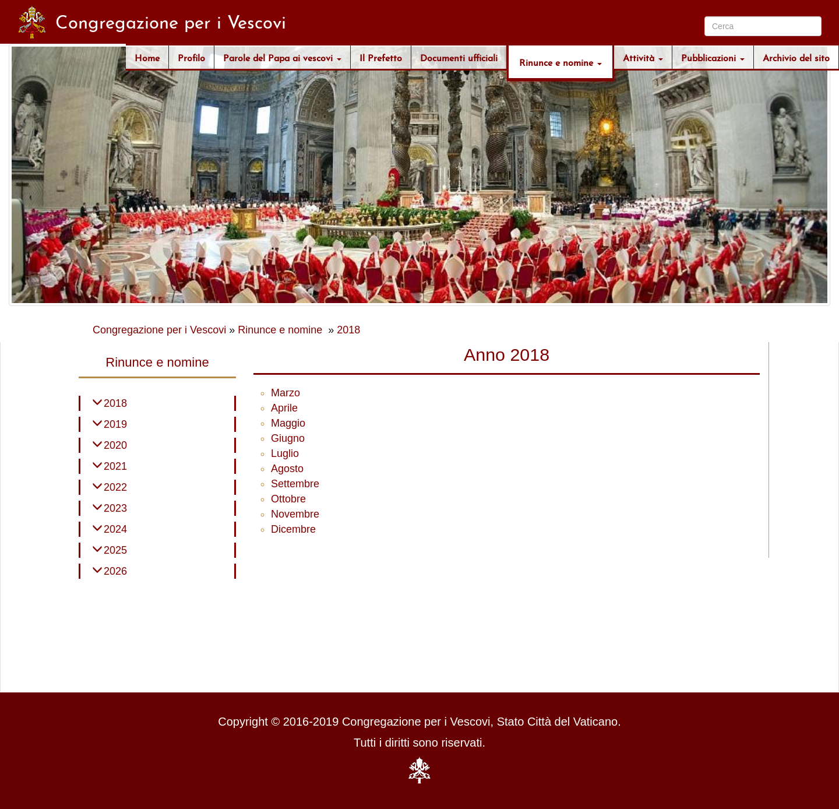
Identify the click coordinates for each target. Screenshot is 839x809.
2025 (115, 550)
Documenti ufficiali (459, 57)
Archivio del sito (796, 57)
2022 (115, 487)
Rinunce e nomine (560, 61)
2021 (115, 466)
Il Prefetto (380, 57)
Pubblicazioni (713, 57)
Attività (643, 57)
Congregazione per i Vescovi (159, 330)
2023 (115, 508)
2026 (115, 571)
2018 (348, 330)
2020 (115, 445)
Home (147, 57)
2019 (115, 424)
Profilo (191, 57)
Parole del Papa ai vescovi (282, 57)
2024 (115, 529)
